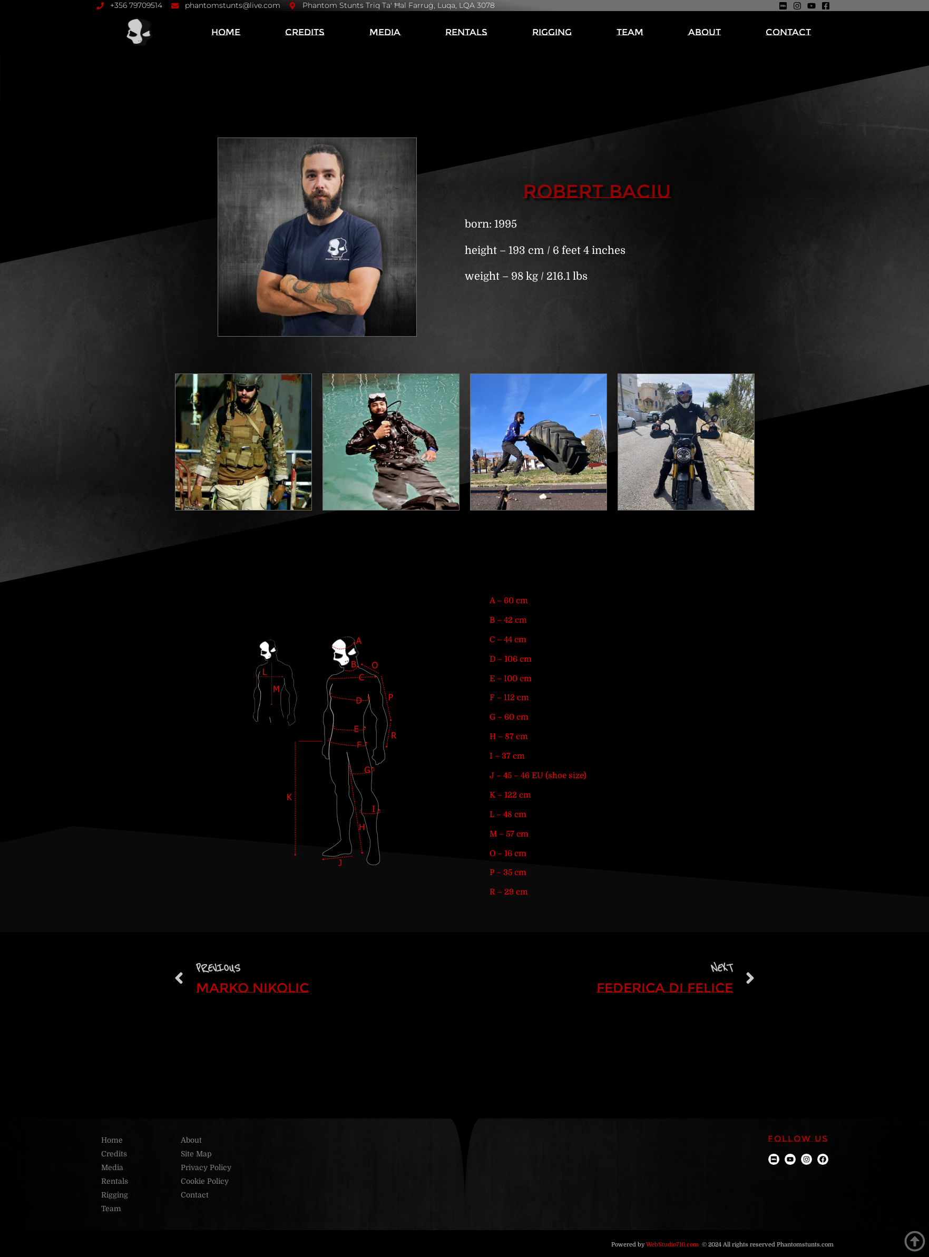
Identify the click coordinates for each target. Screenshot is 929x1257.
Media (384, 32)
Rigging (552, 32)
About (704, 32)
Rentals (466, 32)
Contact (788, 32)
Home (225, 32)
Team (630, 32)
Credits (305, 32)
